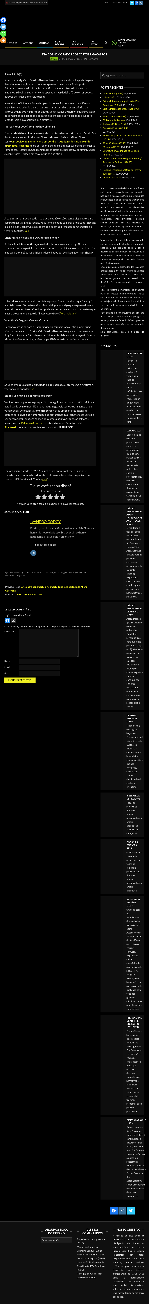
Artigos (54, 59)
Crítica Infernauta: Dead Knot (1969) (121, 108)
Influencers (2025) (112, 177)
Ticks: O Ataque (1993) (114, 143)
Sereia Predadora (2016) (29, 594)
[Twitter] (3, 27)
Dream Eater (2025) (113, 93)
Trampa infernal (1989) (114, 116)
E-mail (7, 667)
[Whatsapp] (3, 34)
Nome (7, 661)
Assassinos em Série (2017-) (117, 127)
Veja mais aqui (68, 313)
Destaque (73, 572)
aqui (44, 479)
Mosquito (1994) (111, 147)
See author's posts (45, 544)
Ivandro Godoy (45, 521)
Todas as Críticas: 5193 (115, 124)
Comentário (9, 631)
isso (32, 389)
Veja (26, 230)
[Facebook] (3, 20)
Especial (21, 575)
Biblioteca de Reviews (114, 120)
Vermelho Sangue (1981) (89, 1250)
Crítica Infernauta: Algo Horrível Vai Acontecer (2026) (91, 1266)
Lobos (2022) (109, 97)
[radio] (38, 497)
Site (5, 673)
